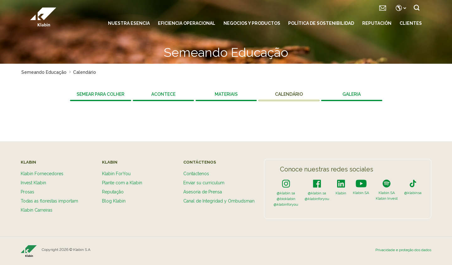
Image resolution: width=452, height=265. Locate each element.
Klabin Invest (387, 198)
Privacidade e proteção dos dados (403, 250)
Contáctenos (196, 173)
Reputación (376, 23)
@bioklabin (286, 199)
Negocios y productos (251, 23)
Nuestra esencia (129, 23)
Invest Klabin (33, 182)
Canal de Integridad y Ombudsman (219, 200)
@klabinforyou (286, 204)
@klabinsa (413, 193)
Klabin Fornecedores (42, 173)
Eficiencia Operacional (186, 23)
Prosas (27, 191)
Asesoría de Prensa (202, 191)
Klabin (341, 193)
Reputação (113, 191)
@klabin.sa (286, 193)
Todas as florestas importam (49, 200)
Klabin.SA (361, 193)
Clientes (411, 23)
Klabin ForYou (116, 173)
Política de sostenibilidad (321, 23)
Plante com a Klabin (122, 182)
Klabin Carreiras (36, 210)
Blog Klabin (114, 200)
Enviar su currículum (203, 182)
